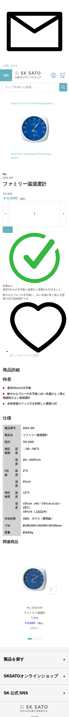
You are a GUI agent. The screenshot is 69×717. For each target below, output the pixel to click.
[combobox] (34, 87)
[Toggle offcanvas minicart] (62, 75)
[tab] (34, 370)
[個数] (34, 213)
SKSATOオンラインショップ (31, 676)
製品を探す (14, 659)
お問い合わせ (10, 65)
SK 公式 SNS (16, 693)
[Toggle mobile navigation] (6, 75)
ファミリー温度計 (35, 612)
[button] (5, 213)
